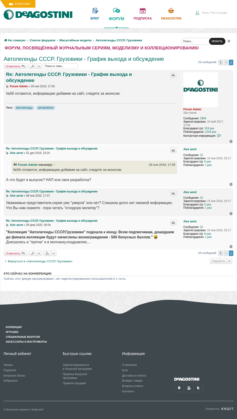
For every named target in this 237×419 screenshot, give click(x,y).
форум (116, 22)
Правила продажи (74, 383)
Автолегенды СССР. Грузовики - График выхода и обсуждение (84, 59)
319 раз (209, 128)
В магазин (22, 4)
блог (94, 18)
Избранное (10, 380)
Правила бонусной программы (75, 376)
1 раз (208, 165)
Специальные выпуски (23, 336)
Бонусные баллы (14, 375)
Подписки (9, 370)
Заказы (8, 365)
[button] (220, 62)
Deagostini (171, 18)
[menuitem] (211, 13)
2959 (203, 118)
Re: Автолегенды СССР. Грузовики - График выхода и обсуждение (69, 77)
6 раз (207, 161)
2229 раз (210, 131)
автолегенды (24, 107)
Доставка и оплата (134, 375)
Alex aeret (189, 149)
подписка (143, 18)
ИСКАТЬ (217, 41)
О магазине (129, 365)
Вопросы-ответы (132, 386)
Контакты (128, 391)
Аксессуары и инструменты (26, 341)
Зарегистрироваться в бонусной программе (77, 366)
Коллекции (14, 327)
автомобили (45, 107)
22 (201, 155)
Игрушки (12, 332)
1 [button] (226, 62)
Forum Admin (192, 109)
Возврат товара (132, 380)
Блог (125, 370)
